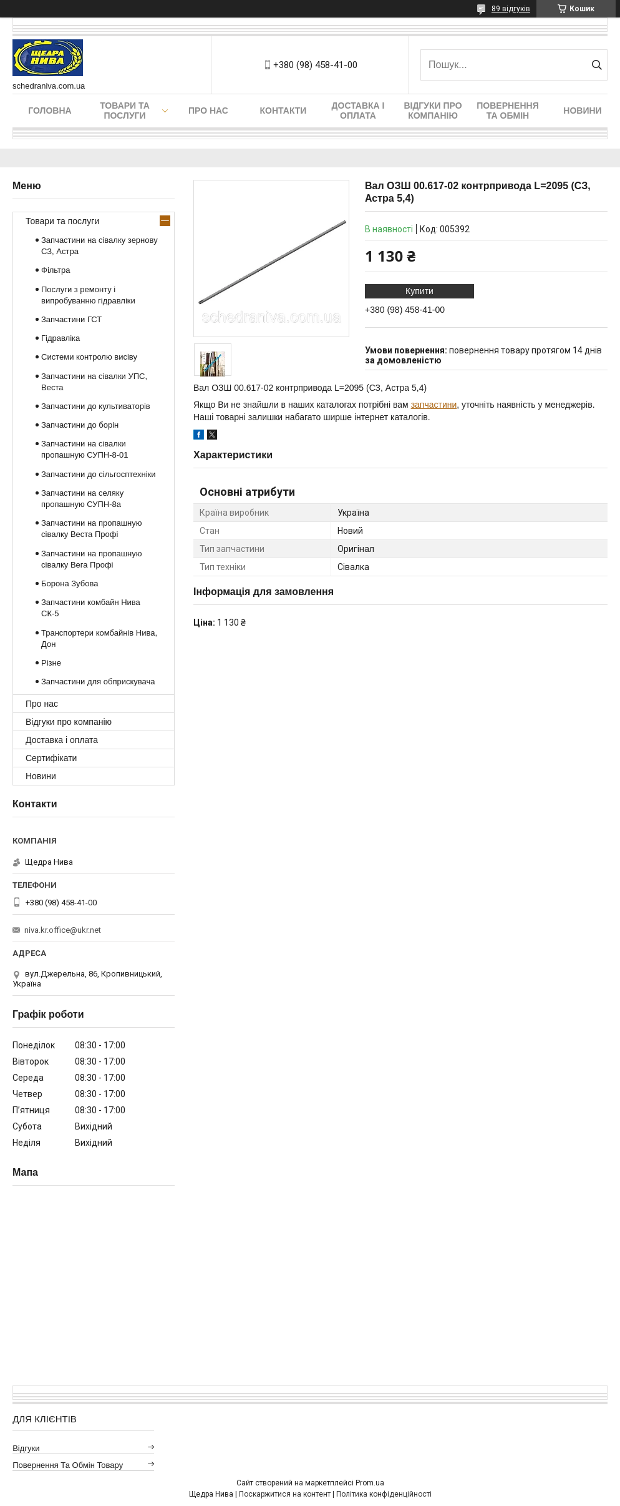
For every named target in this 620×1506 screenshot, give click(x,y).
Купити (419, 291)
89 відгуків (511, 8)
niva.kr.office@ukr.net (62, 930)
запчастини (434, 405)
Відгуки (25, 1448)
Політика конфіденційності (384, 1494)
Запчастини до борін (80, 425)
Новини (582, 111)
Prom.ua (370, 1483)
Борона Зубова (69, 583)
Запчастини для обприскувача (98, 681)
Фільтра (55, 270)
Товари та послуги (125, 111)
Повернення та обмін (507, 111)
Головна (49, 111)
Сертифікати (51, 758)
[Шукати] (597, 65)
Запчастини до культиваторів (95, 406)
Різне (51, 662)
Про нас (208, 111)
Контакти (283, 111)
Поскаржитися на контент (285, 1494)
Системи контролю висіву (89, 357)
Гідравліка (60, 338)
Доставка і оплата (358, 111)
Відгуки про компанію (433, 111)
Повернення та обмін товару (67, 1465)
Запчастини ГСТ (71, 319)
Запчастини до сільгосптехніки (98, 474)
